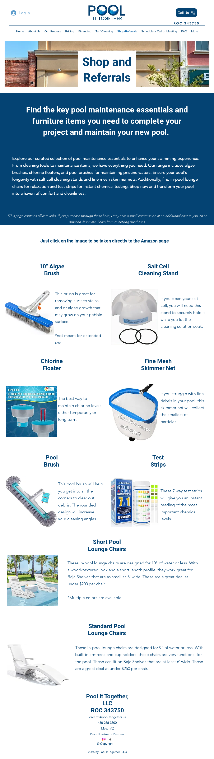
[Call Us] (186, 12)
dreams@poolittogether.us (107, 717)
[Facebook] (110, 739)
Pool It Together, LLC (107, 700)
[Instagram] (104, 739)
